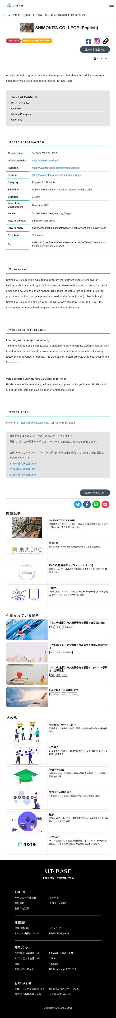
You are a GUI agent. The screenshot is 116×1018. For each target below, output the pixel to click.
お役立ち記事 (22, 908)
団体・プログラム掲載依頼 (29, 988)
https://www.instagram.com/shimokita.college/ (56, 175)
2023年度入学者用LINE (23, 463)
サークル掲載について (27, 933)
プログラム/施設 (58, 903)
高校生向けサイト (24, 969)
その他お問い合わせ (60, 994)
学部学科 (19, 903)
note (17, 963)
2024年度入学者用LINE (23, 469)
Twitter (52, 958)
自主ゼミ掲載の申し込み (28, 994)
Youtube (53, 963)
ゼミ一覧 (54, 897)
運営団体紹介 (22, 928)
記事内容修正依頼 (95, 49)
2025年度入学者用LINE (23, 474)
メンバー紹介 (56, 928)
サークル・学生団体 (25, 897)
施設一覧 (42, 15)
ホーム (6, 15)
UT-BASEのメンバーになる (64, 988)
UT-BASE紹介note (59, 933)
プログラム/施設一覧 (23, 15)
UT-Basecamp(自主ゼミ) (62, 969)
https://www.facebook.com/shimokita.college (56, 167)
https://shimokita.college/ (45, 160)
